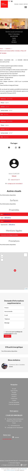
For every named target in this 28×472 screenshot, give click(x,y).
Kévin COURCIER (14, 173)
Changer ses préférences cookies (11, 465)
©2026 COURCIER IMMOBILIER (9, 460)
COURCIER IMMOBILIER (14, 415)
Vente (1, 48)
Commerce (8, 48)
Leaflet (26, 288)
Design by (23, 465)
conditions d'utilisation (10, 470)
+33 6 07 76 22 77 (15, 179)
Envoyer (7, 336)
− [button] (2, 256)
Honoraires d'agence (14, 462)
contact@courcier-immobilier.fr (15, 427)
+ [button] (2, 254)
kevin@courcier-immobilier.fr (15, 183)
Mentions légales (23, 460)
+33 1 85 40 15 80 (6, 439)
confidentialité (24, 468)
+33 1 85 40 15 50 (15, 425)
